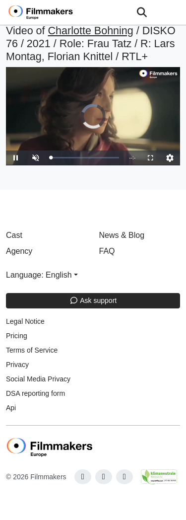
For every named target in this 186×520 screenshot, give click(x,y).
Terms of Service (32, 350)
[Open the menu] (141, 12)
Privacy (17, 365)
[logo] (52, 12)
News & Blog (122, 235)
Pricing (16, 336)
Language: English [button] (39, 275)
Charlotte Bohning (90, 31)
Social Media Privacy (38, 379)
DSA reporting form (35, 393)
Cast (14, 235)
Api (11, 408)
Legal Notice (25, 321)
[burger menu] (171, 12)
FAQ (107, 251)
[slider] (85, 157)
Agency (19, 251)
